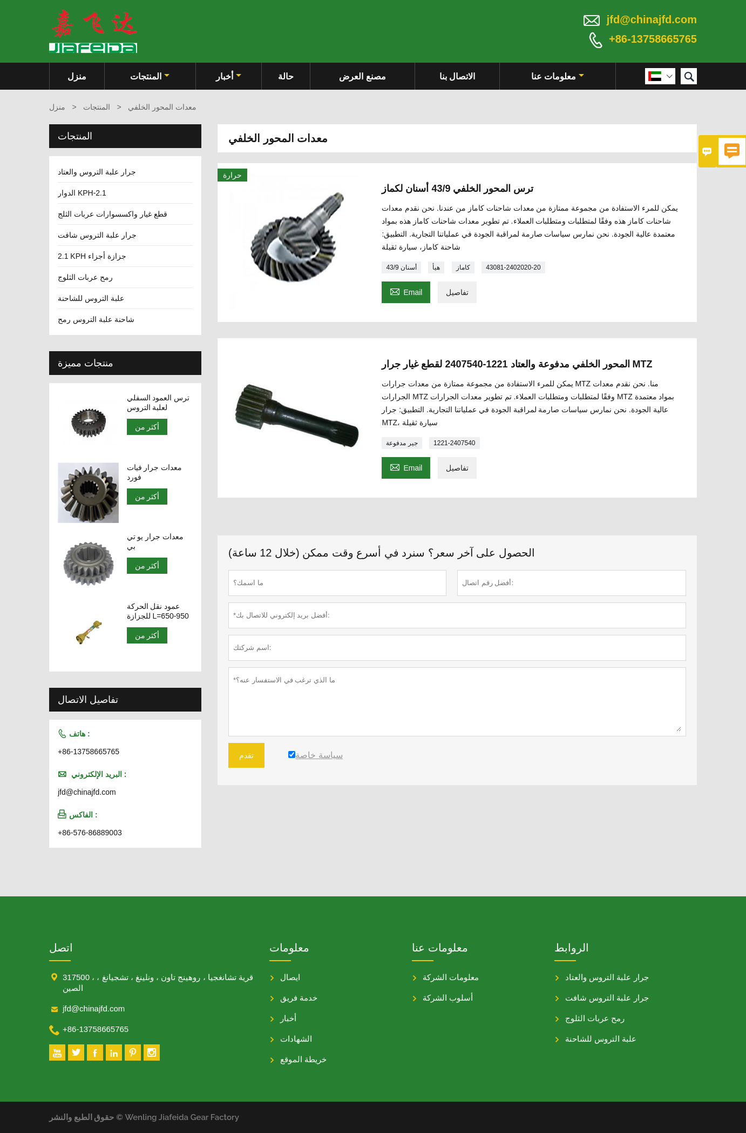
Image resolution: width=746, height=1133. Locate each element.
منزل (76, 76)
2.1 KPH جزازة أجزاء (92, 256)
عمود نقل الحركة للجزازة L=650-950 (158, 611)
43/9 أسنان (401, 267)
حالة (286, 76)
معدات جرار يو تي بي (155, 541)
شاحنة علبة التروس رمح (96, 319)
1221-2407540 (454, 443)
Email (406, 291)
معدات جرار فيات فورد (154, 472)
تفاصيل (457, 292)
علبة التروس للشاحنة (91, 298)
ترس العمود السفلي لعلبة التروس (158, 402)
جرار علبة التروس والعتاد (97, 171)
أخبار (228, 76)
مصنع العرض (362, 76)
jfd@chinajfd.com (652, 19)
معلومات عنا (557, 76)
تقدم (246, 755)
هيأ (436, 267)
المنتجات (149, 76)
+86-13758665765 (653, 39)
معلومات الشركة (451, 977)
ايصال (290, 977)
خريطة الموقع (303, 1059)
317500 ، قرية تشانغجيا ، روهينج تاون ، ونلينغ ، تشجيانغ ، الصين (158, 983)
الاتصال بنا (457, 76)
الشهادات (296, 1038)
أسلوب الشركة (448, 997)
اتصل (61, 948)
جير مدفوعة (401, 443)
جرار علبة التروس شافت (97, 235)
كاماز (463, 267)
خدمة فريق (298, 997)
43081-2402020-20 (513, 267)
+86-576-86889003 (90, 832)
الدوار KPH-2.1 (82, 193)
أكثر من (147, 427)
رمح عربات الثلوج (85, 277)
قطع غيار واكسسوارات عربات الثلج (112, 214)
